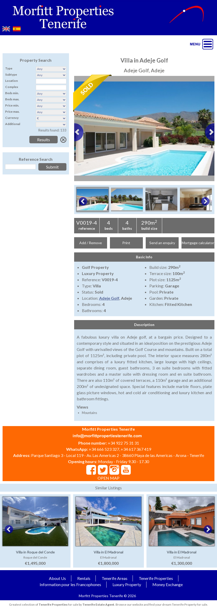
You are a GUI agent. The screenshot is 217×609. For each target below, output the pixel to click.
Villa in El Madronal (108, 552)
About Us (57, 578)
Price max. (12, 111)
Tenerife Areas (114, 578)
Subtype (11, 74)
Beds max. (12, 99)
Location (11, 81)
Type (8, 68)
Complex (11, 87)
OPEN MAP (108, 477)
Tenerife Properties (156, 578)
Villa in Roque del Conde (35, 552)
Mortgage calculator (198, 243)
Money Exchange (167, 584)
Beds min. (12, 93)
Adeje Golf (109, 298)
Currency (12, 118)
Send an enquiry (162, 243)
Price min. (12, 105)
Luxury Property (126, 584)
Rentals (83, 578)
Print (126, 243)
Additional (12, 124)
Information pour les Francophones (70, 584)
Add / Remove (90, 243)
